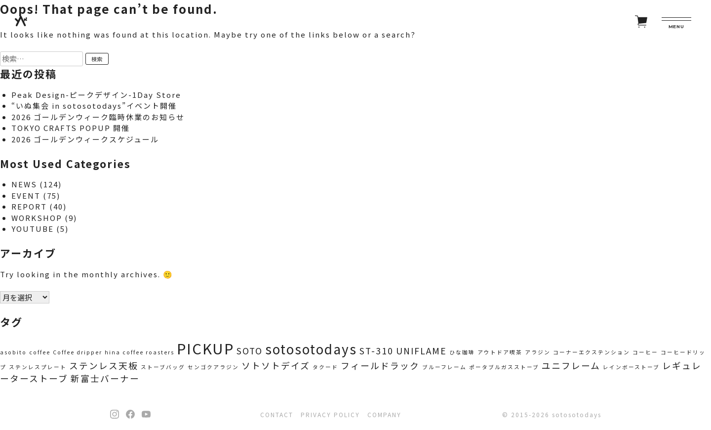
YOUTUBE (32, 228)
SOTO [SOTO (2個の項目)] (250, 350)
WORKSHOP (36, 218)
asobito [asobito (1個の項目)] (13, 352)
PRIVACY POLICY (330, 414)
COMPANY (384, 414)
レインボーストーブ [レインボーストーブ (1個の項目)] (631, 367)
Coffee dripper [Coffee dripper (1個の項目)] (77, 352)
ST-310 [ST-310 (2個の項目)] (376, 350)
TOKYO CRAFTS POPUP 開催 (70, 128)
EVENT (25, 195)
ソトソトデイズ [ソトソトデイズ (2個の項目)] (275, 365)
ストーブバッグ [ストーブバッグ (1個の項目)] (163, 367)
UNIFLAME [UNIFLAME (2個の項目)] (421, 350)
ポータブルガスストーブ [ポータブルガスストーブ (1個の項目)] (504, 367)
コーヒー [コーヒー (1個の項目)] (645, 352)
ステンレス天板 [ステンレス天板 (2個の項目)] (103, 365)
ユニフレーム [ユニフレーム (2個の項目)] (571, 365)
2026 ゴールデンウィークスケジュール (85, 139)
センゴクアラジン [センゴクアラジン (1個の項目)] (213, 367)
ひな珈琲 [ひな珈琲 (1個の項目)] (462, 352)
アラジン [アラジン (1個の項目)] (538, 352)
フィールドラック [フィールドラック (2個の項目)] (380, 365)
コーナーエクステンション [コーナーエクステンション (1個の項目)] (591, 352)
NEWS (24, 184)
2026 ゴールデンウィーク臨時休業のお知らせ (98, 117)
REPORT (29, 206)
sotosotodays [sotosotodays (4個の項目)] (311, 349)
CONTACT (276, 414)
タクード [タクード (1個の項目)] (325, 367)
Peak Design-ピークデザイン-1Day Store (96, 94)
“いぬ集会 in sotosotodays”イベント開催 (94, 105)
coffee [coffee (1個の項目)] (39, 352)
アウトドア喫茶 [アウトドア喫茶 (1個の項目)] (499, 352)
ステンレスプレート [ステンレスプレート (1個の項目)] (38, 367)
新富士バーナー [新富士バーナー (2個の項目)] (105, 378)
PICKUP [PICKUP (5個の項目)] (205, 348)
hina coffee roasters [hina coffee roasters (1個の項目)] (139, 352)
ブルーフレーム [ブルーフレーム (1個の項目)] (444, 367)
